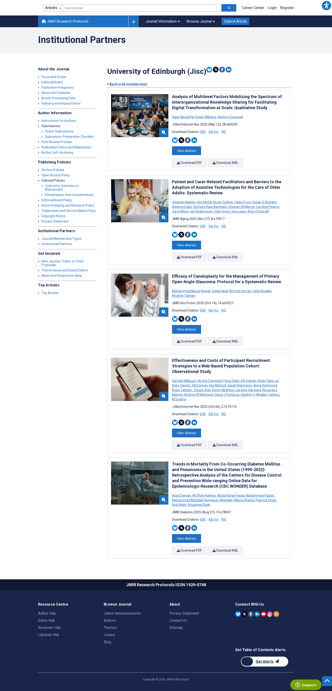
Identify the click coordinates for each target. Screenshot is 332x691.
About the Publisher (56, 93)
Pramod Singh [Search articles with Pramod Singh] (266, 500)
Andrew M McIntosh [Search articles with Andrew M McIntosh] (199, 395)
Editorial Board (52, 82)
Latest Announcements (122, 613)
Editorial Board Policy (57, 200)
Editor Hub (46, 620)
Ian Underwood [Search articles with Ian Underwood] (201, 211)
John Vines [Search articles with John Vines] (222, 211)
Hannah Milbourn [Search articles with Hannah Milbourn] (184, 381)
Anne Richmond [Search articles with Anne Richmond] (265, 385)
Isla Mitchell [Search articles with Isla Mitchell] (218, 385)
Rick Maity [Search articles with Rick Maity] (179, 505)
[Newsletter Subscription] (264, 662)
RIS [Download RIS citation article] (223, 132)
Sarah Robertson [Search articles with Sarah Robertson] (240, 385)
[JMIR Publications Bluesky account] (238, 614)
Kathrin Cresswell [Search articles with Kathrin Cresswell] (230, 117)
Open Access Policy (56, 175)
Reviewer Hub (49, 627)
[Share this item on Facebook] (222, 69)
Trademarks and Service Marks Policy (69, 211)
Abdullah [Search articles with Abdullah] (226, 500)
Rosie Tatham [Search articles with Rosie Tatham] (182, 390)
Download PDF (189, 163)
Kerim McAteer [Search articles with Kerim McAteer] (223, 390)
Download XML (225, 163)
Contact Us (178, 620)
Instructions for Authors (59, 121)
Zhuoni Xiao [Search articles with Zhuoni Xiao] (202, 390)
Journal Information (162, 21)
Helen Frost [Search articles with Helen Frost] (243, 202)
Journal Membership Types (61, 238)
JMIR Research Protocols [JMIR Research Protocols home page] (65, 21)
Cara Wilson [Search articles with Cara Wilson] (181, 211)
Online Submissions (59, 131)
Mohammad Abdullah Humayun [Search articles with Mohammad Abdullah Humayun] (195, 500)
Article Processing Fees (58, 98)
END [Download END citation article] (203, 132)
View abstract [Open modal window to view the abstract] (186, 151)
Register (287, 8)
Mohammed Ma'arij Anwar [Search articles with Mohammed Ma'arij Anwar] (191, 291)
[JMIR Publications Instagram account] (270, 614)
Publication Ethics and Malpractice (66, 147)
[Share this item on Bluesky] (209, 69)
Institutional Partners (57, 244)
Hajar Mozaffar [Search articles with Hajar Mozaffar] (183, 117)
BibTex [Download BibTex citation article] (214, 132)
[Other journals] (133, 21)
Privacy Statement (55, 221)
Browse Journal (201, 21)
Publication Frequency (58, 87)
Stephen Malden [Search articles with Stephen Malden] (184, 202)
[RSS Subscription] (276, 614)
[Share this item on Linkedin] (228, 69)
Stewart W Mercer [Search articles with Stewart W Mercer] (241, 207)
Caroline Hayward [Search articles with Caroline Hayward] (248, 390)
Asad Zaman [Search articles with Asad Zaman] (182, 495)
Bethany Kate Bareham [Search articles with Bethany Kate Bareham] (210, 207)
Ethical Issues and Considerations (69, 195)
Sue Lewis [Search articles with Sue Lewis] (239, 211)
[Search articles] (229, 8)
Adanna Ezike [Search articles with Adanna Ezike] (182, 207)
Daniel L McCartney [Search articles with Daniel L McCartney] (194, 385)
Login (272, 8)
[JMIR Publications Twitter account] (244, 614)
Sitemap (176, 627)
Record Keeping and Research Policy (68, 205)
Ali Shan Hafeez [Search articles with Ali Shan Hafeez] (204, 495)
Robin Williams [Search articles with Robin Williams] (206, 117)
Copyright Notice (53, 216)
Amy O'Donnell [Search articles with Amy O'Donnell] (258, 211)
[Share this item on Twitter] (216, 69)
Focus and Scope (54, 77)
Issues (109, 635)
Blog (107, 642)
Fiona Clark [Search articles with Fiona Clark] (231, 381)
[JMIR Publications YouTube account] (263, 614)
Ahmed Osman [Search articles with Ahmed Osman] (240, 291)
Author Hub (47, 613)
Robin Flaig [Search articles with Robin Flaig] (265, 381)
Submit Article (235, 21)
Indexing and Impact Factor (61, 103)
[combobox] (142, 8)
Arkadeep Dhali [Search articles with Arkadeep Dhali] (198, 505)
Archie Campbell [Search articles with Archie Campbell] (210, 381)
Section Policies (53, 170)
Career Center (253, 8)
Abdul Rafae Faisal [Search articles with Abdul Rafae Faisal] (230, 495)
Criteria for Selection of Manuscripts (62, 187)
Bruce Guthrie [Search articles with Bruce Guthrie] (223, 202)
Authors (110, 620)
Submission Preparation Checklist (69, 136)
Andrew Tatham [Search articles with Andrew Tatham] (184, 295)
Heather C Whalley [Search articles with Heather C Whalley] (254, 395)
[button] (326, 5)
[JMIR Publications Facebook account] (251, 614)
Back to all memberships (127, 84)
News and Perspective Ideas (62, 275)
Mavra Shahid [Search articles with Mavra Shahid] (244, 500)
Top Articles (50, 293)
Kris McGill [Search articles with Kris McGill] (205, 202)
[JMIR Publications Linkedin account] (257, 614)
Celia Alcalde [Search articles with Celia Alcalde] (262, 291)
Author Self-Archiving (57, 152)
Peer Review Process (57, 142)
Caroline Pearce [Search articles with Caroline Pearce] (267, 207)
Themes (110, 627)
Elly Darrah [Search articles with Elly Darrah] (248, 381)
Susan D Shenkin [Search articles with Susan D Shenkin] (264, 202)
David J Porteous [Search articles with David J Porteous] (227, 395)
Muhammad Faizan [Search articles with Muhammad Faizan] (260, 495)
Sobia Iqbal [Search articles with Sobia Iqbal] (219, 291)
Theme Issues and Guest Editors (65, 270)
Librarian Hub (48, 635)
